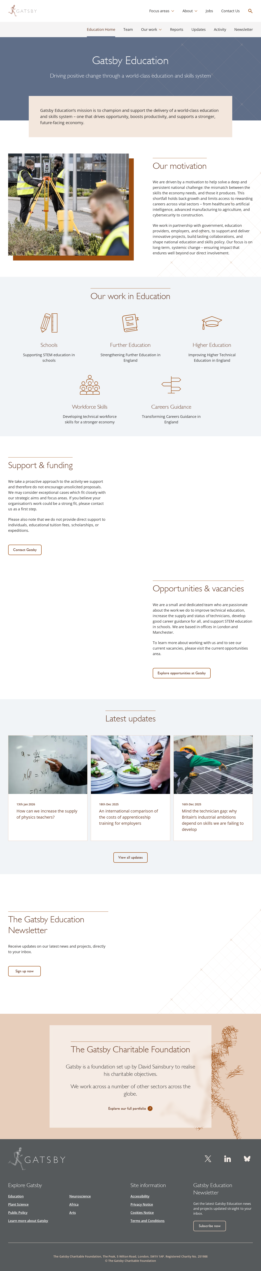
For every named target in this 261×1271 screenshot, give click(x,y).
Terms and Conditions (147, 1221)
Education (16, 1196)
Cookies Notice (142, 1212)
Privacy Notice (141, 1204)
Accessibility (139, 1196)
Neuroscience (80, 1196)
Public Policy (18, 1212)
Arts (72, 1212)
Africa (74, 1204)
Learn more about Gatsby (28, 1221)
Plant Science (18, 1204)
